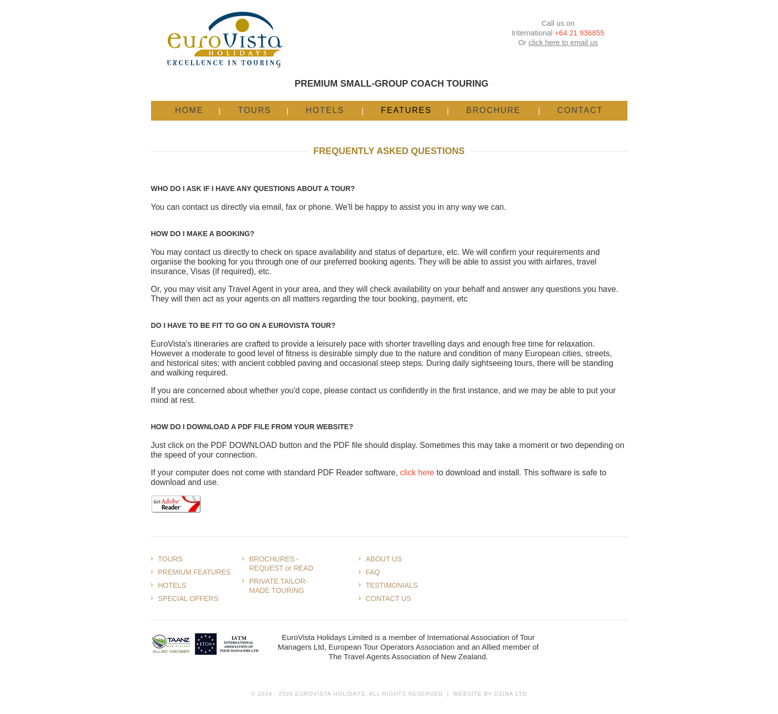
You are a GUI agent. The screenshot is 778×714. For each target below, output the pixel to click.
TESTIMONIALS (392, 585)
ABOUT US (384, 559)
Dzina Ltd (510, 694)
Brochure (493, 110)
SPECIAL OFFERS (188, 598)
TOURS (170, 559)
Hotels (325, 110)
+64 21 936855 (579, 33)
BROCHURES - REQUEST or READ (281, 563)
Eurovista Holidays (330, 694)
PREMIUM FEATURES (194, 572)
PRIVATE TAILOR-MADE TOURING (278, 585)
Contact (580, 110)
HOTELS (172, 585)
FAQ (373, 572)
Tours (254, 110)
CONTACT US (389, 598)
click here (417, 472)
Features (406, 110)
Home (189, 110)
